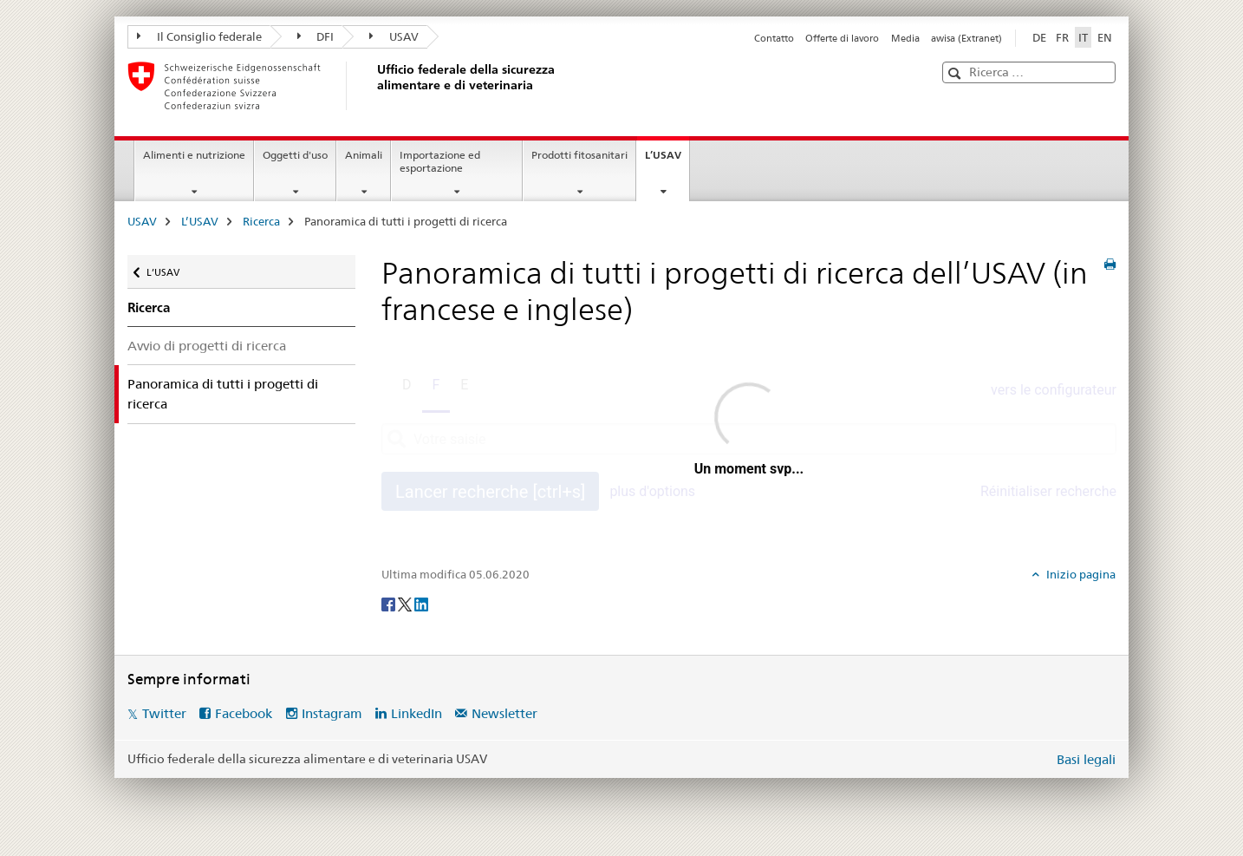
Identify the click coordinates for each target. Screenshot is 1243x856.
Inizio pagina (1080, 574)
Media (905, 38)
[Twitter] (406, 604)
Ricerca (261, 221)
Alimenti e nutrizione (194, 154)
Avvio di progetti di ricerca (206, 345)
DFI (316, 36)
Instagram (332, 713)
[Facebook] (389, 604)
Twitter (164, 713)
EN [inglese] (1104, 37)
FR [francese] (1062, 37)
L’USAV (667, 160)
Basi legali (1086, 759)
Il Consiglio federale (199, 36)
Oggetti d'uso (295, 154)
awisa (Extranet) (966, 38)
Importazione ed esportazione (440, 161)
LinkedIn (416, 713)
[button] (956, 73)
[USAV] (374, 86)
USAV (394, 36)
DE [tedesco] (1039, 37)
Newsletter (504, 713)
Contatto (774, 38)
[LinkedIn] (421, 604)
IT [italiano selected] (1083, 37)
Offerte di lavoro (842, 38)
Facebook (243, 713)
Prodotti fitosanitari (579, 154)
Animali (363, 154)
